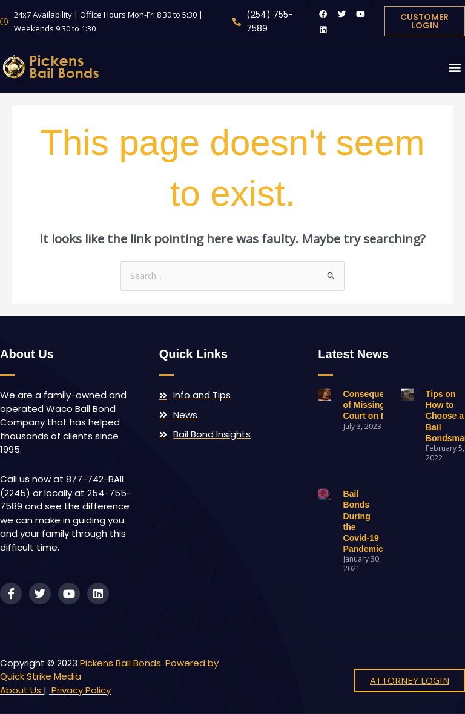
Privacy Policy (80, 690)
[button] (455, 67)
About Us (20, 690)
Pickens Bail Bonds (120, 663)
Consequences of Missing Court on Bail (373, 405)
